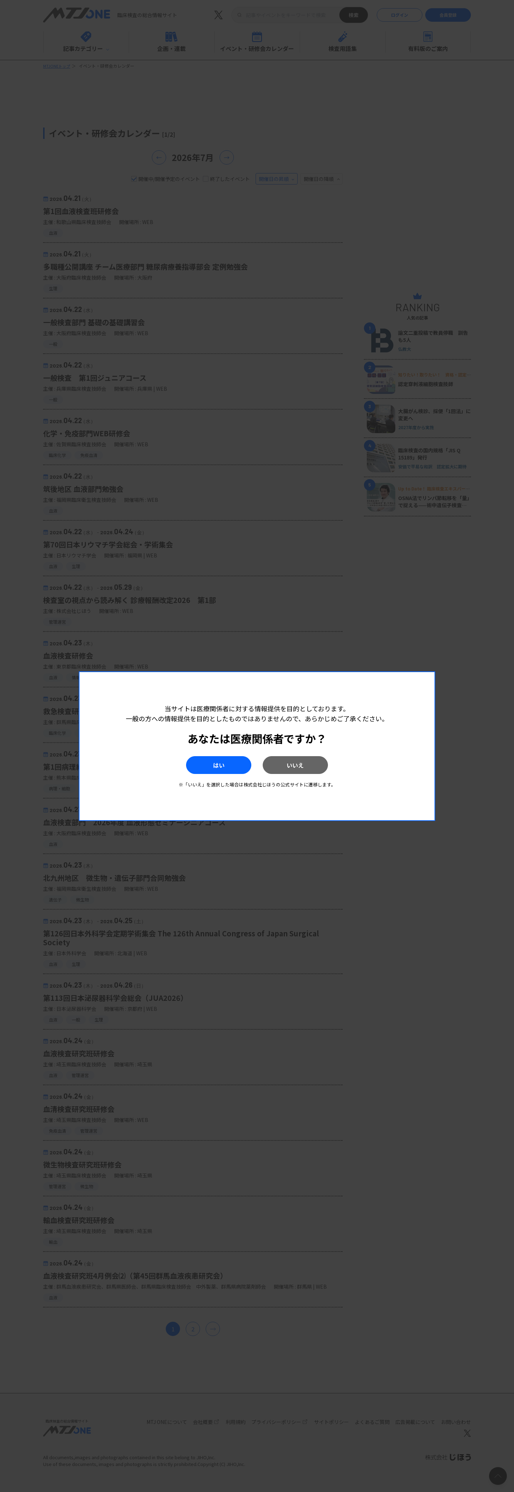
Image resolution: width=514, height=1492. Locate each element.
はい (210, 765)
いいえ (303, 765)
